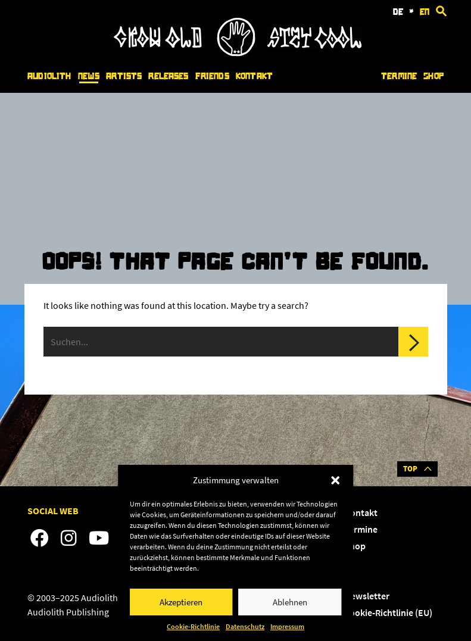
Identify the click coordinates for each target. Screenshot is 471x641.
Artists (124, 76)
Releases (168, 76)
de (398, 12)
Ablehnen (290, 602)
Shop (433, 76)
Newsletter (366, 596)
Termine (399, 76)
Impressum (287, 626)
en (424, 12)
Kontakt (254, 76)
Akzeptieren (181, 602)
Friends (212, 76)
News (89, 76)
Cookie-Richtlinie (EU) (388, 612)
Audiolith (49, 76)
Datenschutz (245, 626)
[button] (335, 480)
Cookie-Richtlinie (193, 626)
